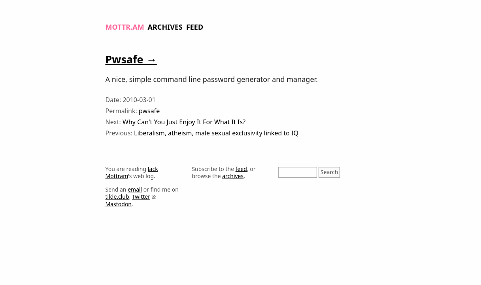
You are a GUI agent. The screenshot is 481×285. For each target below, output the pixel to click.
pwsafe (149, 110)
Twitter (141, 196)
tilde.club (117, 196)
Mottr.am (125, 27)
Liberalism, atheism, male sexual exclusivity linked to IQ (216, 133)
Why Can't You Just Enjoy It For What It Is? (184, 122)
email (135, 189)
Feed (194, 27)
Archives (165, 27)
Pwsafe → (131, 59)
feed (241, 169)
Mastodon (119, 204)
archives (232, 176)
